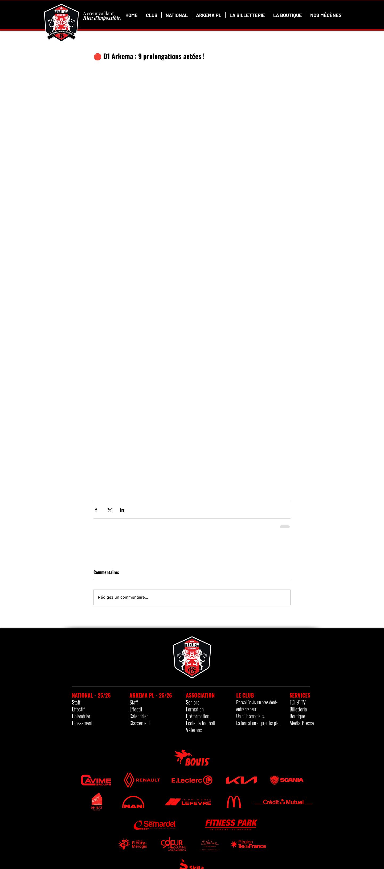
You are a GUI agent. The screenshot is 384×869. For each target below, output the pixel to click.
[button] (151, 15)
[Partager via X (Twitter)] (109, 509)
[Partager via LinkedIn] (122, 509)
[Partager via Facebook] (96, 509)
